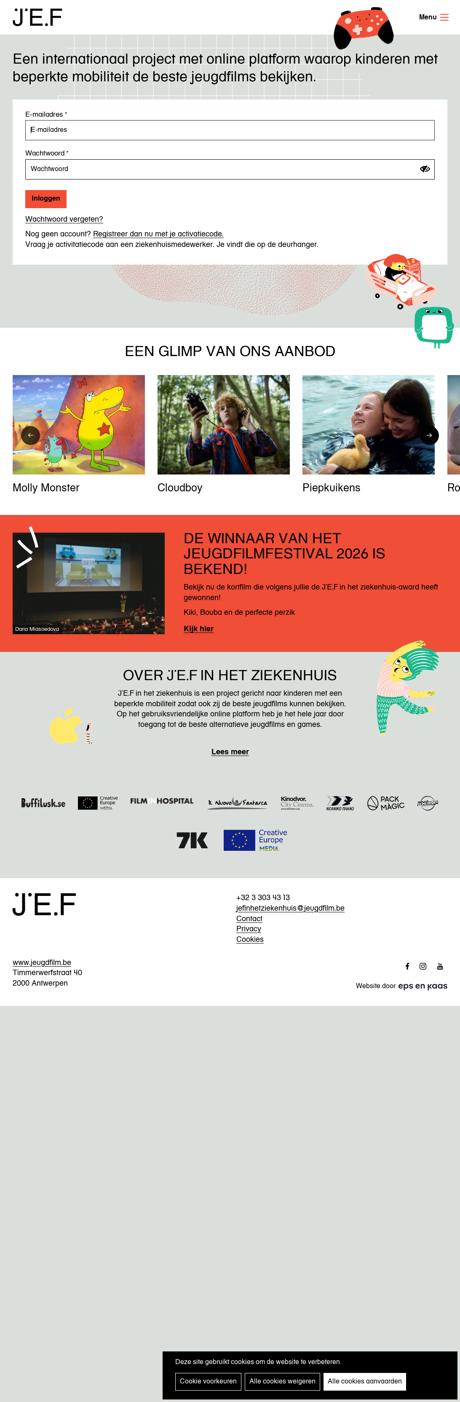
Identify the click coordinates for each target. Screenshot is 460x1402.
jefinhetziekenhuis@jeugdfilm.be (290, 908)
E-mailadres (44, 114)
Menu (444, 17)
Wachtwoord (44, 153)
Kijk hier (199, 629)
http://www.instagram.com (420, 966)
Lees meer (230, 752)
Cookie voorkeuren (208, 1381)
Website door (385, 986)
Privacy (248, 929)
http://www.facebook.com (403, 966)
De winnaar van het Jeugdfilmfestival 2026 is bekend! (284, 555)
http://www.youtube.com (437, 966)
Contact (249, 919)
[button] (30, 435)
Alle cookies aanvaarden (365, 1381)
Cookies (250, 940)
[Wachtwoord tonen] (425, 169)
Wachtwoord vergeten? (64, 219)
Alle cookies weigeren (282, 1381)
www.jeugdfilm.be (42, 963)
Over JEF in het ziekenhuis (230, 676)
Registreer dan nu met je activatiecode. (158, 234)
